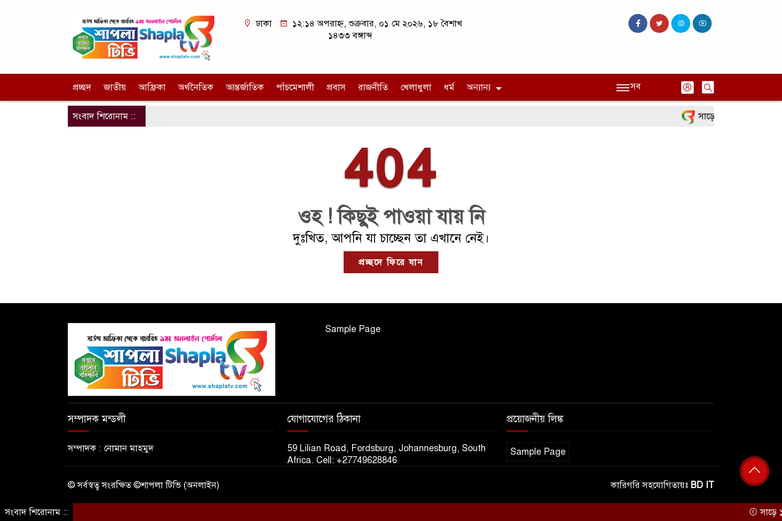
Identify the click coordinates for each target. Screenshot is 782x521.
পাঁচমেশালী (295, 87)
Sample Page (353, 329)
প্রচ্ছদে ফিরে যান (391, 262)
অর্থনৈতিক (195, 87)
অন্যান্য (479, 87)
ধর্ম (449, 87)
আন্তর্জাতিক (245, 87)
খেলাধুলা (415, 87)
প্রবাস (336, 87)
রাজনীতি (373, 87)
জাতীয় (115, 87)
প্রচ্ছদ (82, 87)
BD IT (702, 485)
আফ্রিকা (152, 87)
